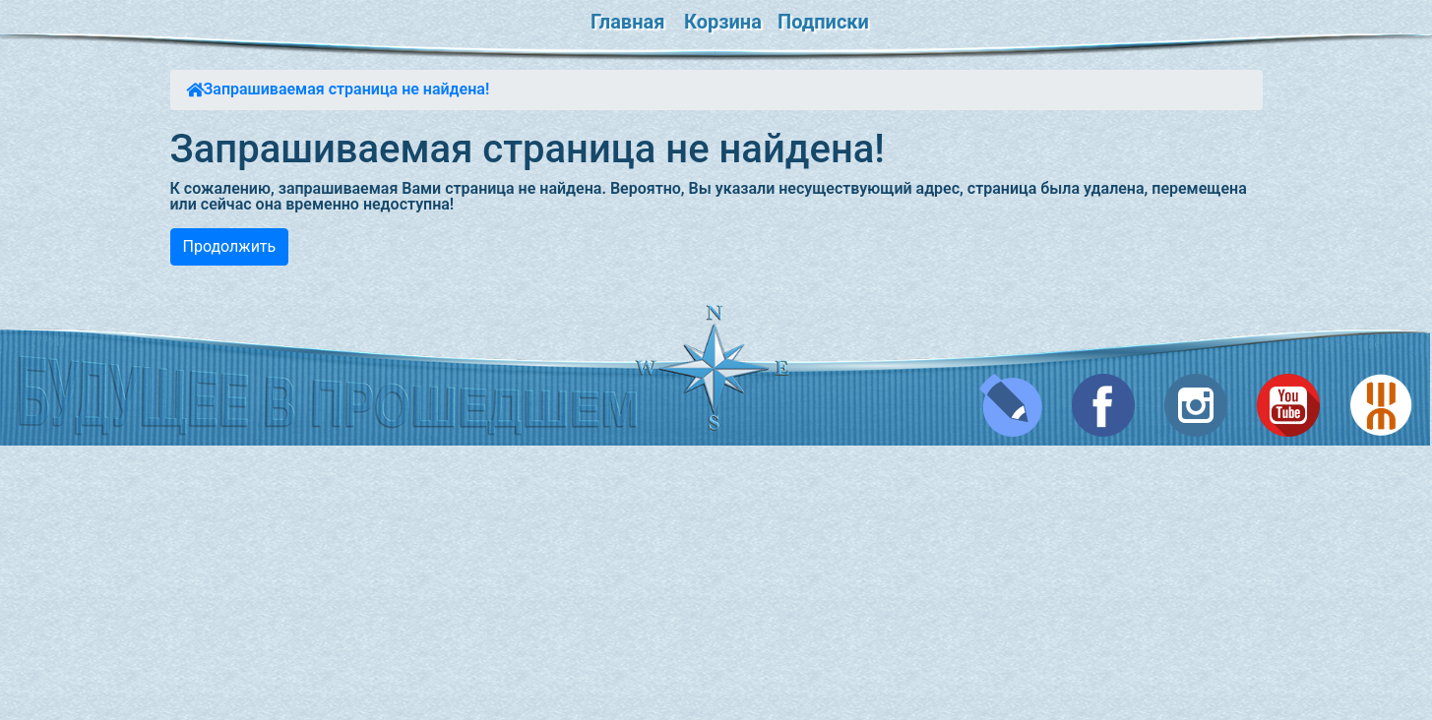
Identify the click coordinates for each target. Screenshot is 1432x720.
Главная (627, 21)
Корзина (723, 21)
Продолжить (230, 246)
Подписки (823, 21)
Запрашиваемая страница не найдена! (347, 89)
